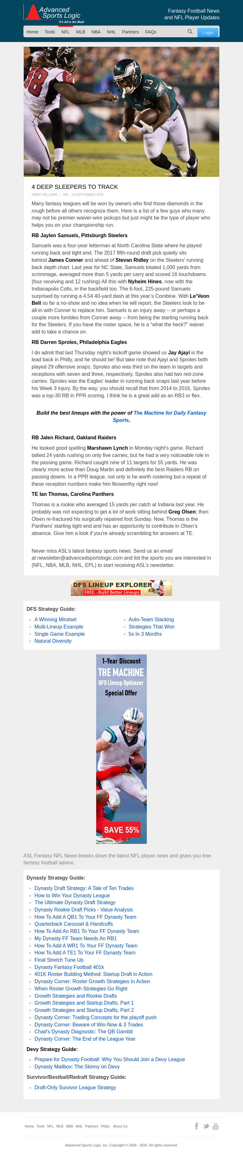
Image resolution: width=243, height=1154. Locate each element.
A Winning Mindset (55, 619)
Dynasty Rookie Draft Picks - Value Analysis (83, 909)
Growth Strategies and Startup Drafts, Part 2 (84, 1010)
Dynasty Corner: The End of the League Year (84, 1039)
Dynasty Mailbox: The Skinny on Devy (77, 1066)
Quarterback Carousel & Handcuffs (73, 924)
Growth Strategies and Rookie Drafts (75, 996)
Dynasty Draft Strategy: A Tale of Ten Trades (84, 888)
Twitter (206, 1126)
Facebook (197, 1126)
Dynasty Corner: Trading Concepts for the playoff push (95, 1017)
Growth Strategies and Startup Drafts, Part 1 (84, 1003)
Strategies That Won (152, 626)
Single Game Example (59, 634)
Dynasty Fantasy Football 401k (69, 967)
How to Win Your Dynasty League (72, 895)
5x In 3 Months (145, 634)
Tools (50, 31)
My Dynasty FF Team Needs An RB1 (75, 938)
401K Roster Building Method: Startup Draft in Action (93, 974)
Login (207, 32)
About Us (120, 1126)
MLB (80, 31)
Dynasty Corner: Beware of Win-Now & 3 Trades (88, 1024)
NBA (96, 31)
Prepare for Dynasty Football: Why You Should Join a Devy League (109, 1059)
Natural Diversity (53, 641)
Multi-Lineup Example (58, 626)
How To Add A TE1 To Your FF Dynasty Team (84, 952)
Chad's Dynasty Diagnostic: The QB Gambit (83, 1031)
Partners (130, 31)
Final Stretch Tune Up (59, 960)
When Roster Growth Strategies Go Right (80, 988)
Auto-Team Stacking (151, 619)
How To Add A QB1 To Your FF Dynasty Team (85, 917)
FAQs (150, 31)
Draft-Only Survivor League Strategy (75, 1087)
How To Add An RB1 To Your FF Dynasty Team (86, 931)
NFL (65, 31)
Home (32, 31)
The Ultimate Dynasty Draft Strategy (74, 902)
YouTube (216, 1126)
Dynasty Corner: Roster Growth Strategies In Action (92, 981)
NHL (111, 31)
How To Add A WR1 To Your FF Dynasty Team (86, 945)
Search (190, 31)
